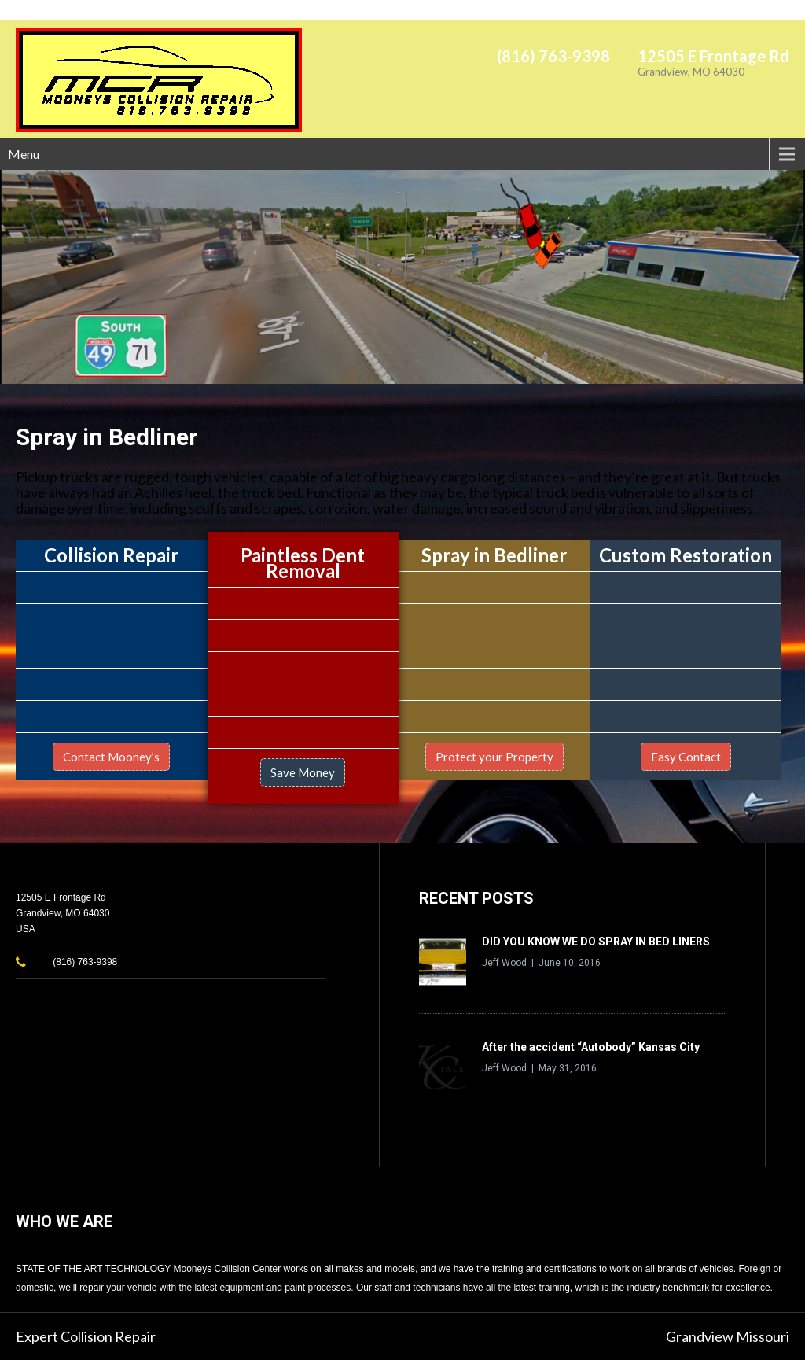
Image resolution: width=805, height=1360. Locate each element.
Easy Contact (686, 757)
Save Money (302, 772)
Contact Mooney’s (111, 757)
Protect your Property (494, 757)
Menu (23, 153)
